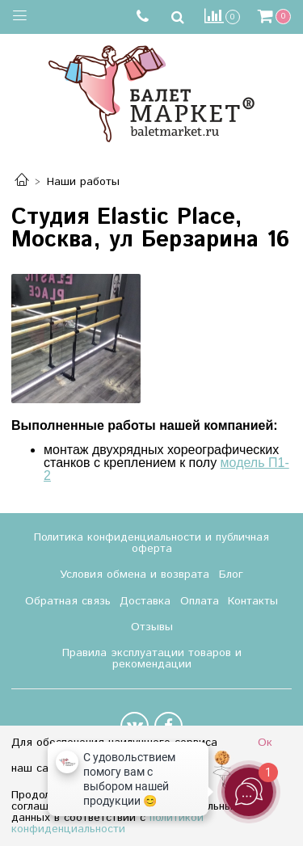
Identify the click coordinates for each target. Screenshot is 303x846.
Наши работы (83, 182)
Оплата (199, 601)
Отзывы (152, 627)
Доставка (145, 601)
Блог (231, 574)
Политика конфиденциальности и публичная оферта (151, 543)
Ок (265, 742)
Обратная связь (68, 601)
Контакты (253, 601)
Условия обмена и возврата (134, 574)
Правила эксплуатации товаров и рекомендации (152, 658)
